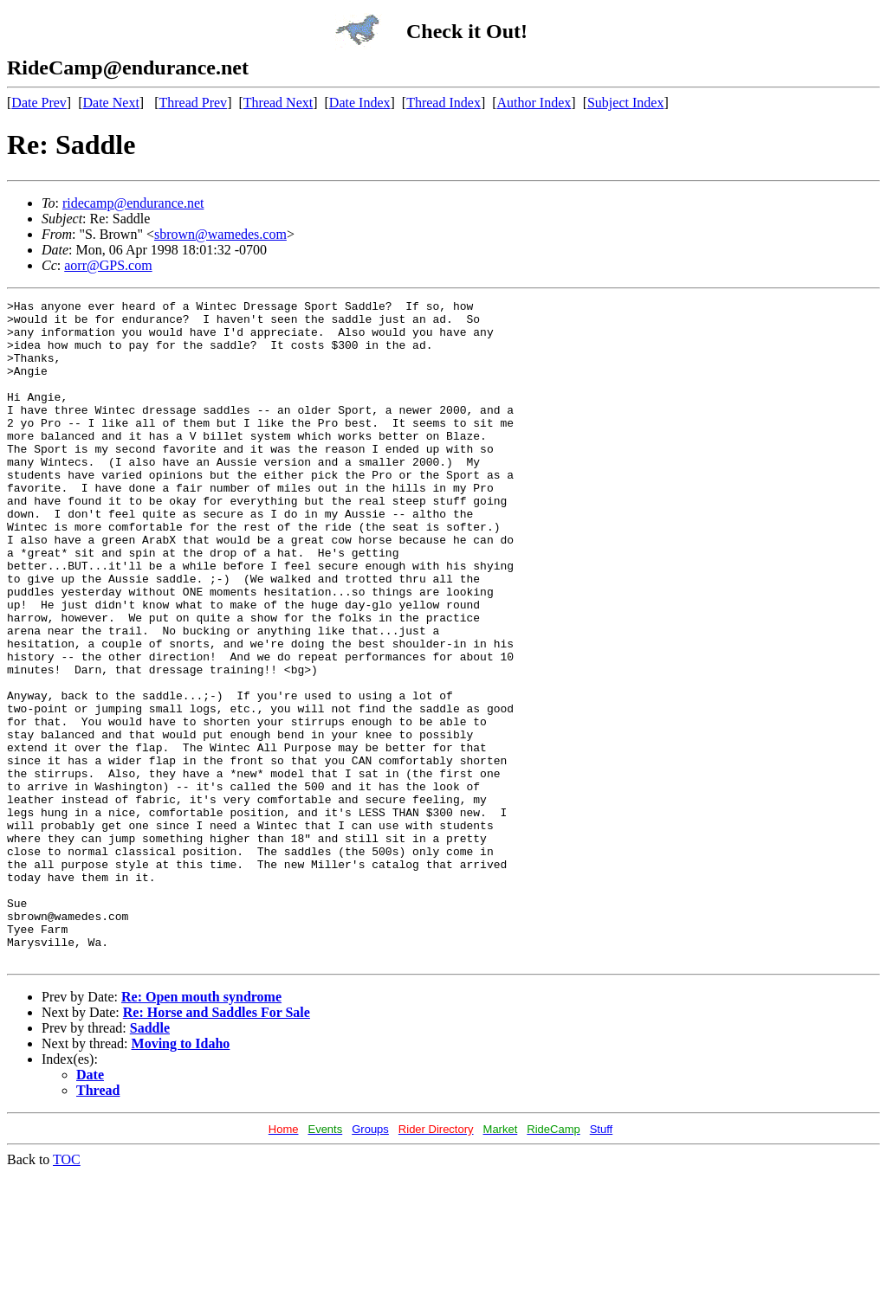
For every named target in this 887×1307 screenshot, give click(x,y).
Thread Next (278, 102)
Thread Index (443, 102)
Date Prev (39, 102)
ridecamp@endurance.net (133, 203)
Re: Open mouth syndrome (201, 1129)
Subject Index (625, 102)
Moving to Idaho (181, 1176)
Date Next (111, 102)
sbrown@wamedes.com (220, 234)
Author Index (534, 102)
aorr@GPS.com (108, 265)
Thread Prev (193, 102)
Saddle (150, 1160)
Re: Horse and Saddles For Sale (216, 1144)
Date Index (360, 102)
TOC (67, 1291)
